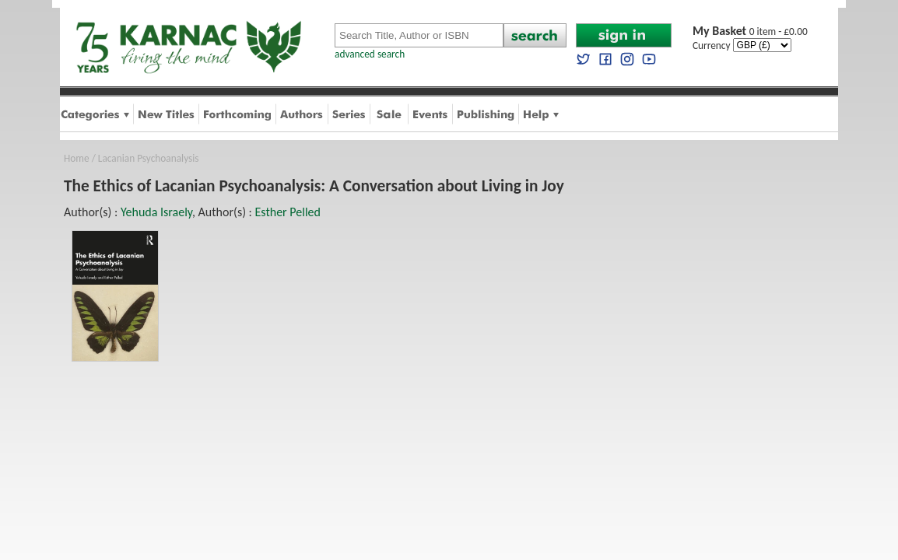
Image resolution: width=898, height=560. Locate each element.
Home (76, 158)
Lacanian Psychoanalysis (148, 158)
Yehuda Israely (156, 212)
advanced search (370, 54)
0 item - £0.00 (750, 31)
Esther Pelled (288, 212)
